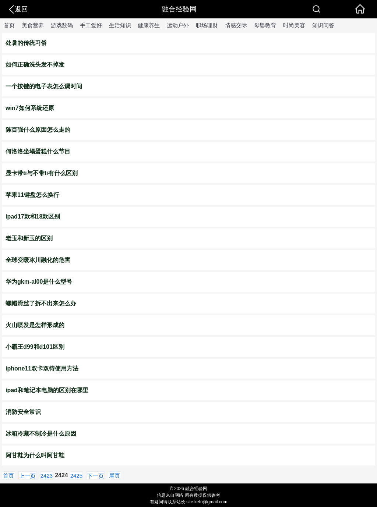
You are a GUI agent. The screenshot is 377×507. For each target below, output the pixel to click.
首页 (9, 25)
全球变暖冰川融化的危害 (38, 260)
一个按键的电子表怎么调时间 (44, 86)
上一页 (27, 476)
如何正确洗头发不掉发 (35, 64)
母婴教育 (265, 25)
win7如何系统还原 (30, 108)
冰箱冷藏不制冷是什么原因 (41, 433)
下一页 (95, 476)
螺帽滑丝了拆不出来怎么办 (41, 303)
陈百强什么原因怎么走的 (38, 130)
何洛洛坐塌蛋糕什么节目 (38, 151)
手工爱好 (91, 25)
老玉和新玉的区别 (29, 238)
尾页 (114, 475)
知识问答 (323, 25)
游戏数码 (62, 25)
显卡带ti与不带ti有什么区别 (42, 173)
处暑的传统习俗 (26, 43)
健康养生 (149, 25)
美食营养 (33, 25)
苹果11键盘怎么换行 (32, 195)
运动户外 (178, 25)
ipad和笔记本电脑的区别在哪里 (47, 390)
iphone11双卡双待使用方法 (42, 368)
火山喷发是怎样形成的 (35, 325)
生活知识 (120, 25)
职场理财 (207, 25)
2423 (46, 475)
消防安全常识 (23, 412)
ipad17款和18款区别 (33, 216)
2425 (76, 475)
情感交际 (236, 25)
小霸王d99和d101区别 (35, 347)
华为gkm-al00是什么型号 (39, 282)
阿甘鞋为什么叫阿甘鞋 (35, 455)
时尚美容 (294, 25)
